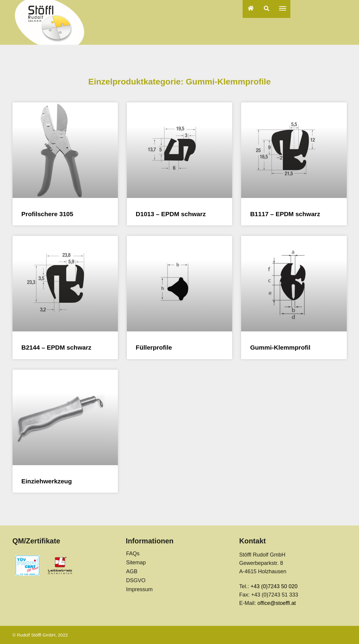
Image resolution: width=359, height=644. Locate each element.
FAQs (132, 554)
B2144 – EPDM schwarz (56, 347)
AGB (131, 571)
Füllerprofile (154, 347)
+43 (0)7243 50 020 (274, 586)
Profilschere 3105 (47, 213)
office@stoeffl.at (276, 603)
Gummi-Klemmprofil (280, 347)
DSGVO (135, 580)
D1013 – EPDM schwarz (171, 213)
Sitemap (136, 562)
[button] (267, 8)
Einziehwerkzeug (46, 481)
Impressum (139, 589)
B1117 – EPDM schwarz (285, 213)
